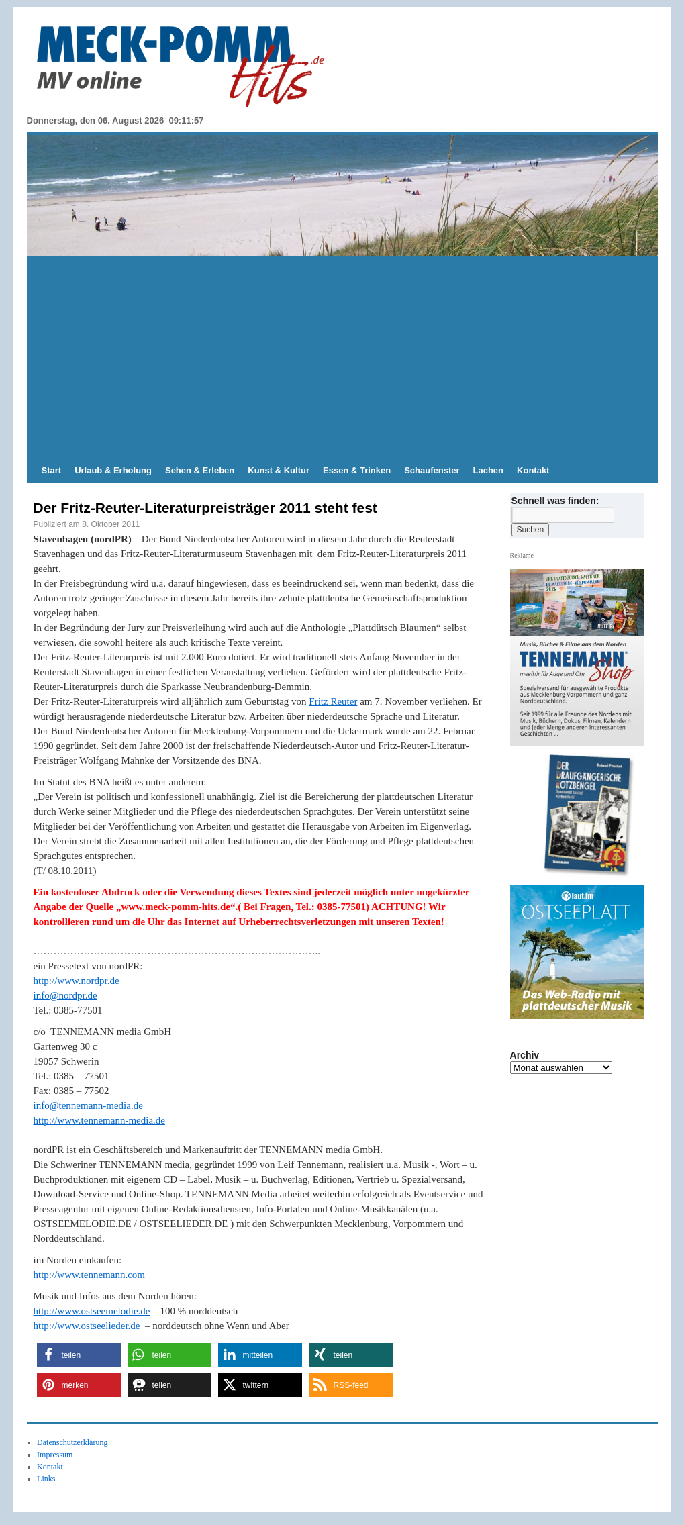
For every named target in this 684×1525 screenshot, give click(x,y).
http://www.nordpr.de (76, 980)
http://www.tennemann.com (90, 1274)
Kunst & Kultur (278, 470)
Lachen (488, 470)
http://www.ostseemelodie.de (92, 1311)
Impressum (54, 1454)
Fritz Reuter (333, 701)
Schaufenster (431, 470)
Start (52, 470)
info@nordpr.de (65, 995)
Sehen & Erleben (199, 470)
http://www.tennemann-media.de (99, 1120)
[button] (79, 1355)
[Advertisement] (342, 357)
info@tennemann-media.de (88, 1105)
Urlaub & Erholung (113, 470)
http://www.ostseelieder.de (87, 1325)
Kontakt (533, 470)
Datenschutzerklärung (72, 1442)
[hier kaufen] (582, 816)
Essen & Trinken (357, 470)
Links (46, 1478)
